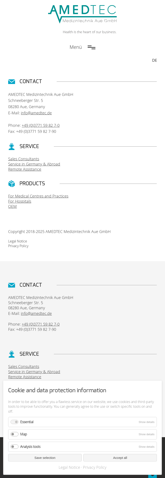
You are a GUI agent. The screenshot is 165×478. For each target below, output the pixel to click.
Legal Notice (17, 241)
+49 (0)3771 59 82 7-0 (41, 125)
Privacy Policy (18, 246)
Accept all (120, 458)
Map (23, 434)
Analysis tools (30, 446)
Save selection (44, 458)
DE (154, 60)
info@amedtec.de (36, 112)
